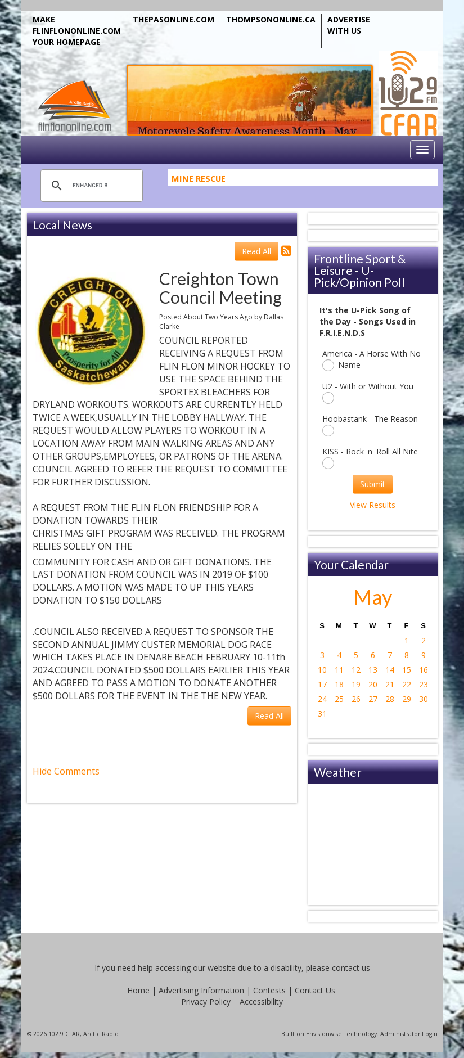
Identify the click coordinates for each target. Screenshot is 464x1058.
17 (322, 684)
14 (389, 669)
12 (356, 669)
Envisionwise (324, 1034)
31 (322, 713)
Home (138, 990)
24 (322, 699)
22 (406, 684)
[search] (90, 185)
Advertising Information (201, 990)
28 (389, 699)
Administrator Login (409, 1034)
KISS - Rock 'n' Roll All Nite (370, 457)
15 (406, 669)
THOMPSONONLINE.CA (271, 19)
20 (372, 684)
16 (423, 669)
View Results (372, 504)
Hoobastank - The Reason (370, 424)
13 (372, 669)
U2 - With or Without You (367, 392)
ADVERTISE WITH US (348, 25)
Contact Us (315, 990)
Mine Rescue (199, 181)
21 (389, 684)
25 (339, 699)
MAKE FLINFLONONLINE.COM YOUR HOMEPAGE (77, 30)
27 (372, 699)
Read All (256, 251)
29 (406, 699)
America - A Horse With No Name (371, 359)
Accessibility (261, 1001)
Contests (269, 990)
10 (322, 669)
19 (356, 684)
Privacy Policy (206, 1001)
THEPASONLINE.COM (173, 19)
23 (423, 684)
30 (423, 699)
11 (339, 669)
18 (339, 684)
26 (356, 699)
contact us (351, 967)
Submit (372, 484)
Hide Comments (66, 771)
